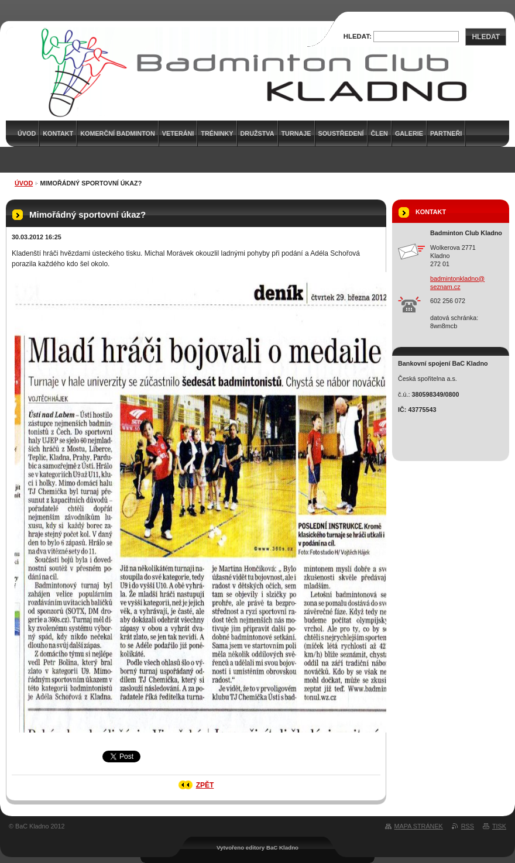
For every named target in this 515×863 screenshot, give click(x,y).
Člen (379, 133)
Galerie (409, 133)
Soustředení (341, 133)
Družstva (257, 133)
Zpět (205, 785)
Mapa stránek (418, 826)
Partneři (446, 133)
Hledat (486, 37)
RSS (467, 826)
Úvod (24, 183)
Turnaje (296, 133)
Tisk (499, 826)
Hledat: (358, 36)
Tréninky (217, 133)
